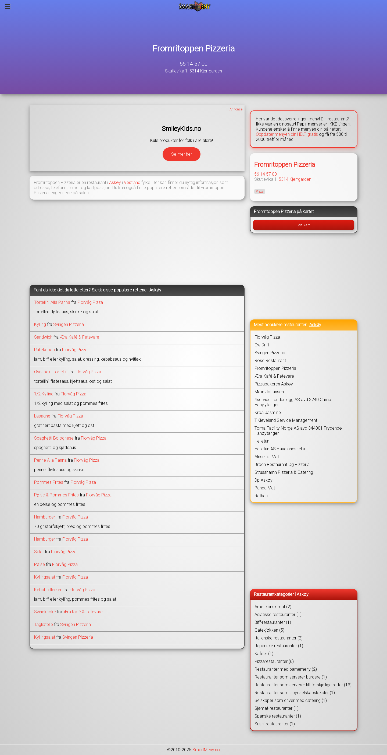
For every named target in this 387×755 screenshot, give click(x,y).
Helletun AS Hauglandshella (280, 448)
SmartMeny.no (206, 749)
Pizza (259, 191)
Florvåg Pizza (90, 302)
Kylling (40, 324)
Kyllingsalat (44, 577)
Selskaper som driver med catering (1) (291, 700)
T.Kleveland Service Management (286, 420)
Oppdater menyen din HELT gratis (287, 134)
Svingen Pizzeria (68, 324)
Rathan (261, 495)
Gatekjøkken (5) (269, 630)
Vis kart (304, 225)
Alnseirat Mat (267, 456)
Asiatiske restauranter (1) (278, 614)
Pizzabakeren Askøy (274, 384)
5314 (283, 179)
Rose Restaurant (270, 360)
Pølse (39, 564)
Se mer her (181, 154)
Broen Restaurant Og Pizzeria (282, 464)
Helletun (262, 441)
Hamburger (44, 517)
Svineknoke (45, 611)
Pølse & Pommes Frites (56, 494)
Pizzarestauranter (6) (274, 661)
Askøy (115, 182)
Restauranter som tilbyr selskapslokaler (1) (295, 692)
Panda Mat (265, 487)
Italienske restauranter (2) (279, 638)
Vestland (132, 182)
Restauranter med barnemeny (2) (286, 669)
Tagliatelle (43, 624)
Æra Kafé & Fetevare (79, 337)
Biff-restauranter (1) (273, 622)
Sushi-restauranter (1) (275, 723)
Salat (39, 551)
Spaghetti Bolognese (54, 438)
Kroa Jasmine (268, 412)
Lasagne (42, 416)
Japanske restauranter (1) (279, 645)
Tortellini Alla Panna (52, 302)
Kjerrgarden (300, 179)
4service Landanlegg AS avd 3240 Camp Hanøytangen (293, 402)
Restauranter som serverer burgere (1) (291, 677)
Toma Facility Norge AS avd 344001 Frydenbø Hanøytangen (298, 431)
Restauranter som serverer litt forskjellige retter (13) (303, 684)
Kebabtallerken (48, 589)
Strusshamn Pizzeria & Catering (284, 472)
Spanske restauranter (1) (278, 716)
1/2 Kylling (43, 393)
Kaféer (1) (264, 653)
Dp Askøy (264, 480)
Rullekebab (44, 349)
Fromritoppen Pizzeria (193, 48)
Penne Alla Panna (50, 460)
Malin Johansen (269, 391)
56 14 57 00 (193, 64)
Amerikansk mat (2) (273, 606)
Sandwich (43, 337)
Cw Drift (262, 344)
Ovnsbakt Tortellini (51, 371)
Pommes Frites (48, 482)
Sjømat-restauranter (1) (277, 708)
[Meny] (7, 6)
